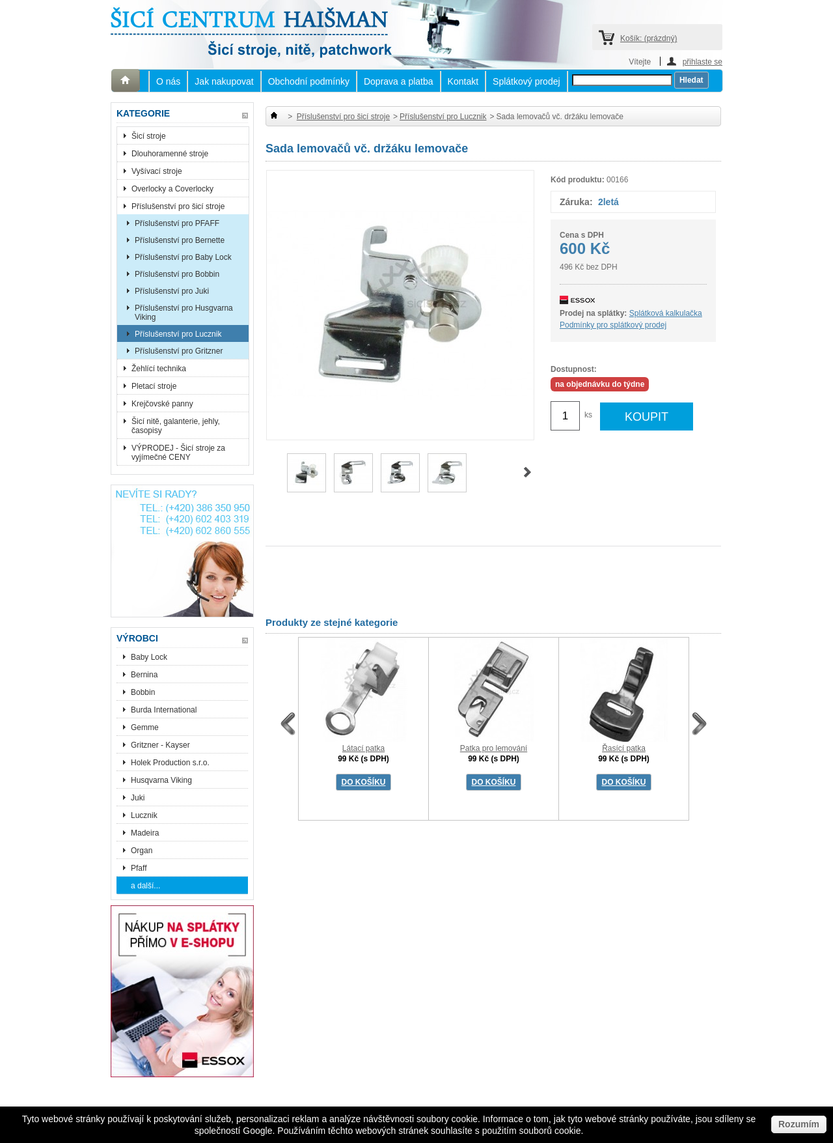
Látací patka (363, 748)
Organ (141, 850)
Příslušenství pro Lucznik (178, 334)
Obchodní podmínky (308, 81)
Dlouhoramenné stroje (169, 153)
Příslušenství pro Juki (172, 291)
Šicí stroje (148, 136)
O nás (168, 81)
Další (527, 472)
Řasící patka (624, 748)
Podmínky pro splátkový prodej (613, 325)
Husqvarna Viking (161, 780)
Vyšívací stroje (156, 171)
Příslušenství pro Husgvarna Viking (184, 312)
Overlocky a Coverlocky (172, 188)
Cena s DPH (582, 235)
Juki (137, 797)
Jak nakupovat (224, 81)
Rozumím (798, 1124)
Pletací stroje (153, 386)
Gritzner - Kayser (160, 745)
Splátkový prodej (526, 81)
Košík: (648, 38)
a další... (145, 885)
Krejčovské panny (162, 403)
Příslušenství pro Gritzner (179, 351)
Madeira (145, 833)
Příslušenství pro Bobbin (177, 274)
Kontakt (463, 81)
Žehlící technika (158, 368)
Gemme (145, 727)
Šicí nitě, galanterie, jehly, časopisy (175, 426)
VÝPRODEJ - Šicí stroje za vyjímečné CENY (178, 453)
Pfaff (138, 868)
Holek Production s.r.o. (170, 762)
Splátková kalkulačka (665, 313)
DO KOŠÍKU (363, 782)
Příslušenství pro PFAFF (177, 223)
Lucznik (144, 815)
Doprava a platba (398, 81)
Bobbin (143, 692)
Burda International (165, 709)
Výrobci (137, 638)
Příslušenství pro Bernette (180, 240)
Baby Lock (149, 657)
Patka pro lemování (493, 748)
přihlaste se (702, 61)
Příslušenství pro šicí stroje (178, 206)
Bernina (144, 674)
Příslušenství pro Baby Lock (183, 257)
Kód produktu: (578, 179)
